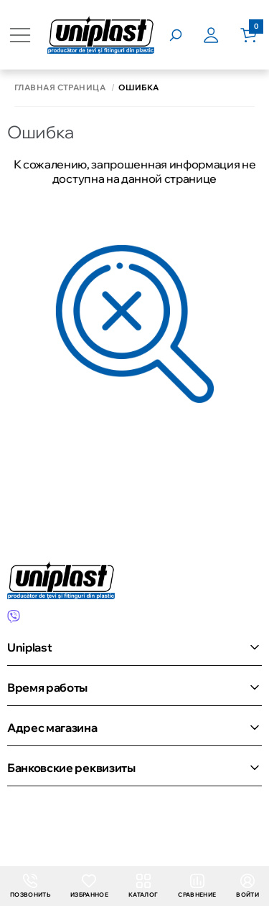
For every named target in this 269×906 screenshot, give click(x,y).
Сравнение (197, 886)
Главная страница (59, 88)
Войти (247, 886)
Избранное (89, 886)
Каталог (143, 886)
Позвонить (30, 886)
